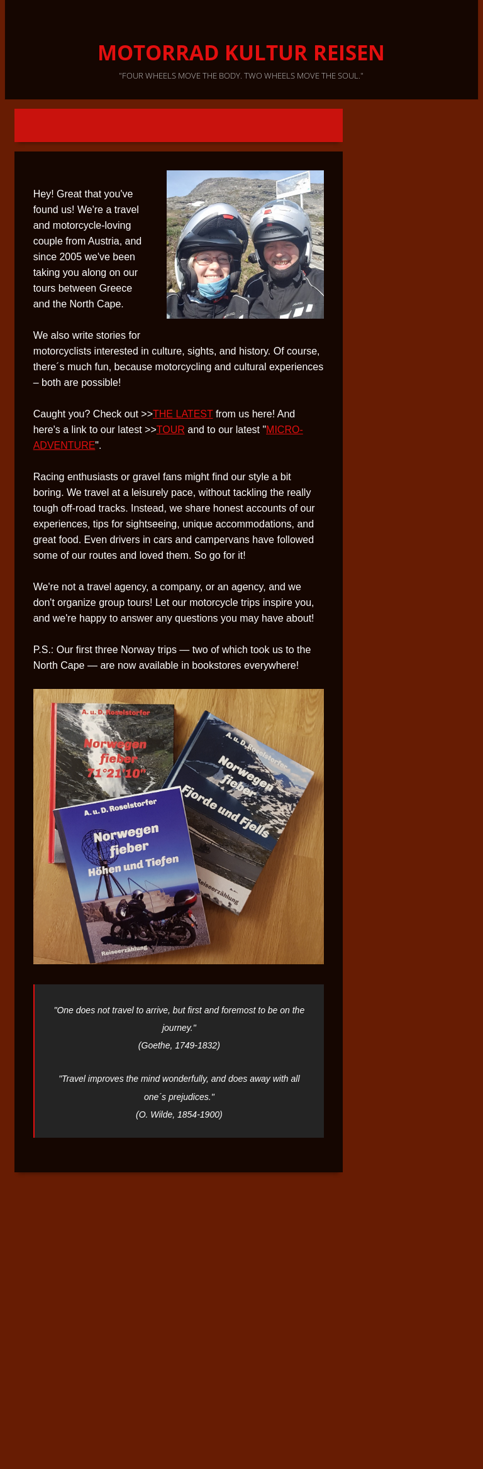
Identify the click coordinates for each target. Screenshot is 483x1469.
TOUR (171, 429)
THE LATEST (183, 414)
